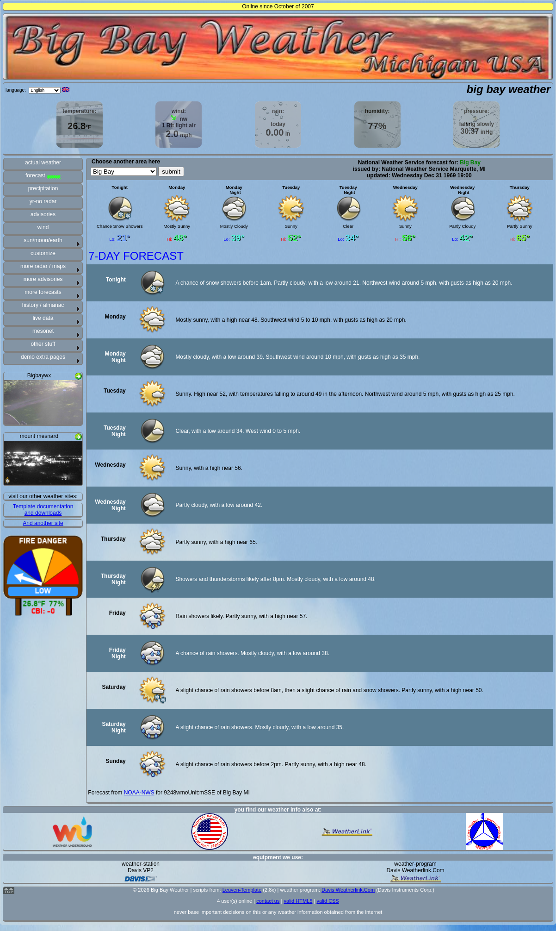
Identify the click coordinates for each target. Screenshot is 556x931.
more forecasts (43, 292)
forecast (43, 175)
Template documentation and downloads (43, 509)
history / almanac (43, 305)
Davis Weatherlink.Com (348, 890)
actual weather (43, 162)
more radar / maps (43, 266)
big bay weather (508, 89)
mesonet (43, 331)
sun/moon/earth (43, 240)
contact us (267, 901)
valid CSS (327, 901)
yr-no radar (43, 201)
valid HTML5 (298, 901)
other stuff (43, 344)
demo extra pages (43, 357)
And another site (43, 523)
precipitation (43, 188)
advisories (43, 214)
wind (43, 227)
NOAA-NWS (139, 792)
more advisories (43, 279)
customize (43, 253)
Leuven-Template (242, 890)
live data (43, 318)
